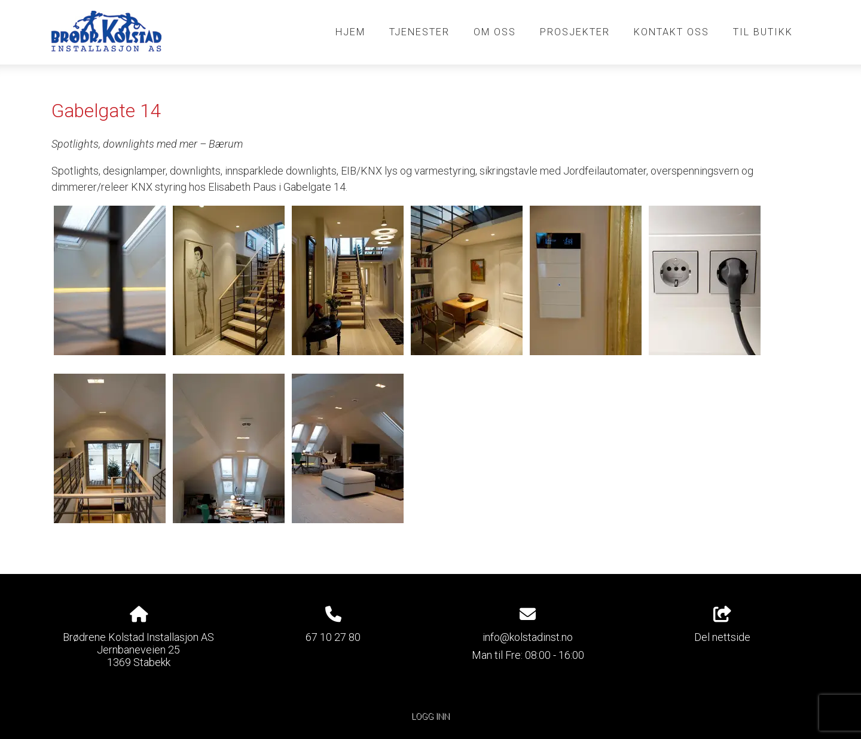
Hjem (350, 32)
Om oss (495, 32)
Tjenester (419, 32)
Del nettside (722, 624)
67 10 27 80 (333, 637)
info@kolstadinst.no (528, 637)
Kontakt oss (671, 32)
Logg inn (430, 716)
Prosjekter (575, 32)
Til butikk (763, 32)
